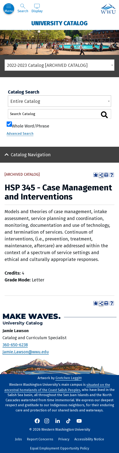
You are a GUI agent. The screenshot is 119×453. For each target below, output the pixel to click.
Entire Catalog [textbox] (25, 101)
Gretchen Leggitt (68, 378)
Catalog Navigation (31, 154)
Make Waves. (31, 316)
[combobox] (59, 65)
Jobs (18, 439)
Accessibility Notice (89, 439)
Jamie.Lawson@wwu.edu (25, 351)
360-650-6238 (15, 344)
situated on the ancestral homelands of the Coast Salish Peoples (57, 387)
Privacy (63, 439)
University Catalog (59, 23)
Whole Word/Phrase (30, 126)
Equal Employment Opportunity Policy (59, 448)
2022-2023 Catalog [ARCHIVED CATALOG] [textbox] (47, 65)
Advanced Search (20, 134)
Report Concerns (40, 439)
